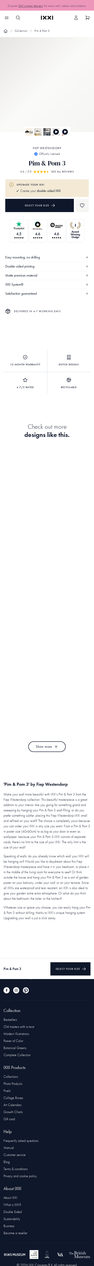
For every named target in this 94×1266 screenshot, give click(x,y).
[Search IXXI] (18, 17)
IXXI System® (47, 284)
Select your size (40, 205)
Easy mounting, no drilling (47, 257)
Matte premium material (47, 275)
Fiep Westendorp (47, 148)
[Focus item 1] (47, 88)
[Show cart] (87, 17)
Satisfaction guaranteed (47, 293)
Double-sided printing (47, 266)
